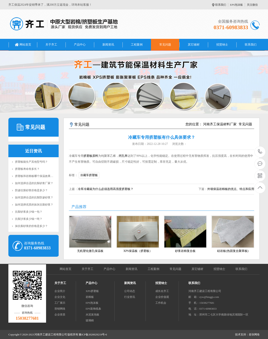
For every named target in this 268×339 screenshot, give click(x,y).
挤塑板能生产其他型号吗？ (31, 161)
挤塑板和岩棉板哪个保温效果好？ (35, 176)
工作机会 (160, 302)
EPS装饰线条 (93, 308)
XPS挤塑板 (92, 291)
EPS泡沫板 (236, 4)
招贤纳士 (222, 44)
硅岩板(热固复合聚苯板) (232, 251)
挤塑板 (88, 155)
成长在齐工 (162, 291)
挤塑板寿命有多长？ (27, 168)
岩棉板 (90, 296)
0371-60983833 (260, 151)
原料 (95, 155)
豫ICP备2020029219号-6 (93, 334)
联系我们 (220, 4)
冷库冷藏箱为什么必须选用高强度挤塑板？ (105, 189)
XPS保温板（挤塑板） (137, 251)
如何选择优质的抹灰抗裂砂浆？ (34, 204)
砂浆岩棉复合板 (185, 251)
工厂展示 (59, 302)
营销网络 (59, 308)
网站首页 (25, 44)
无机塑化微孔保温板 (90, 251)
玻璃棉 (90, 320)
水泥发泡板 (92, 314)
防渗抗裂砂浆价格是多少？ (31, 190)
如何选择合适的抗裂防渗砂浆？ (34, 197)
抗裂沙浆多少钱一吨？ (28, 218)
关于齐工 (51, 44)
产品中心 (80, 44)
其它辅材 (194, 44)
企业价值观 (162, 296)
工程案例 (137, 44)
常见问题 (165, 44)
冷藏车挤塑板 (89, 175)
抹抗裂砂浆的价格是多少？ (31, 226)
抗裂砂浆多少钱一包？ (28, 211)
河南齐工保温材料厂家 (220, 124)
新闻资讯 (108, 44)
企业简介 (59, 291)
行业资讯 (129, 296)
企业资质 (59, 314)
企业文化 (59, 296)
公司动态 (129, 291)
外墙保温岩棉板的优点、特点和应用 (230, 189)
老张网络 (254, 334)
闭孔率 (123, 155)
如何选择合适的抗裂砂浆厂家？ (34, 183)
